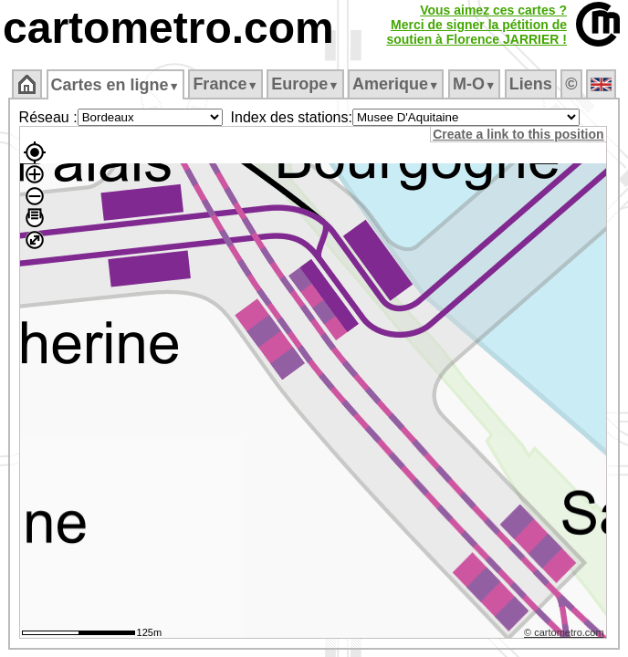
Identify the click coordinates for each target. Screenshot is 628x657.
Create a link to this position (520, 134)
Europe (305, 84)
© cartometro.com (567, 635)
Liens (530, 84)
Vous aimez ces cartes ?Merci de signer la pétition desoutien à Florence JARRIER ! (476, 25)
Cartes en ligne (115, 85)
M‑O (474, 84)
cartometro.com (168, 28)
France (225, 84)
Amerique (395, 84)
